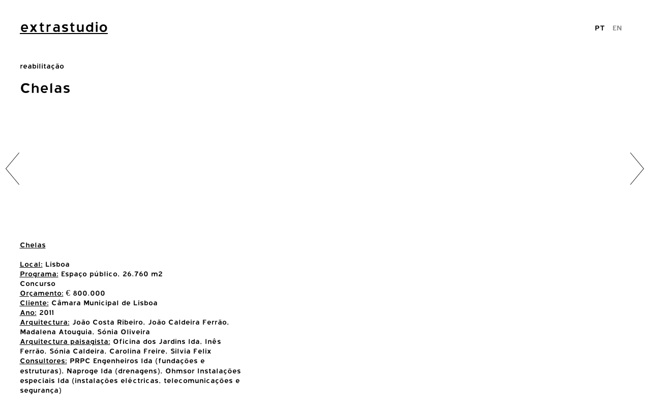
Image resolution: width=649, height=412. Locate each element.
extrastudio (64, 27)
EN (617, 27)
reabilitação (42, 65)
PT (600, 27)
